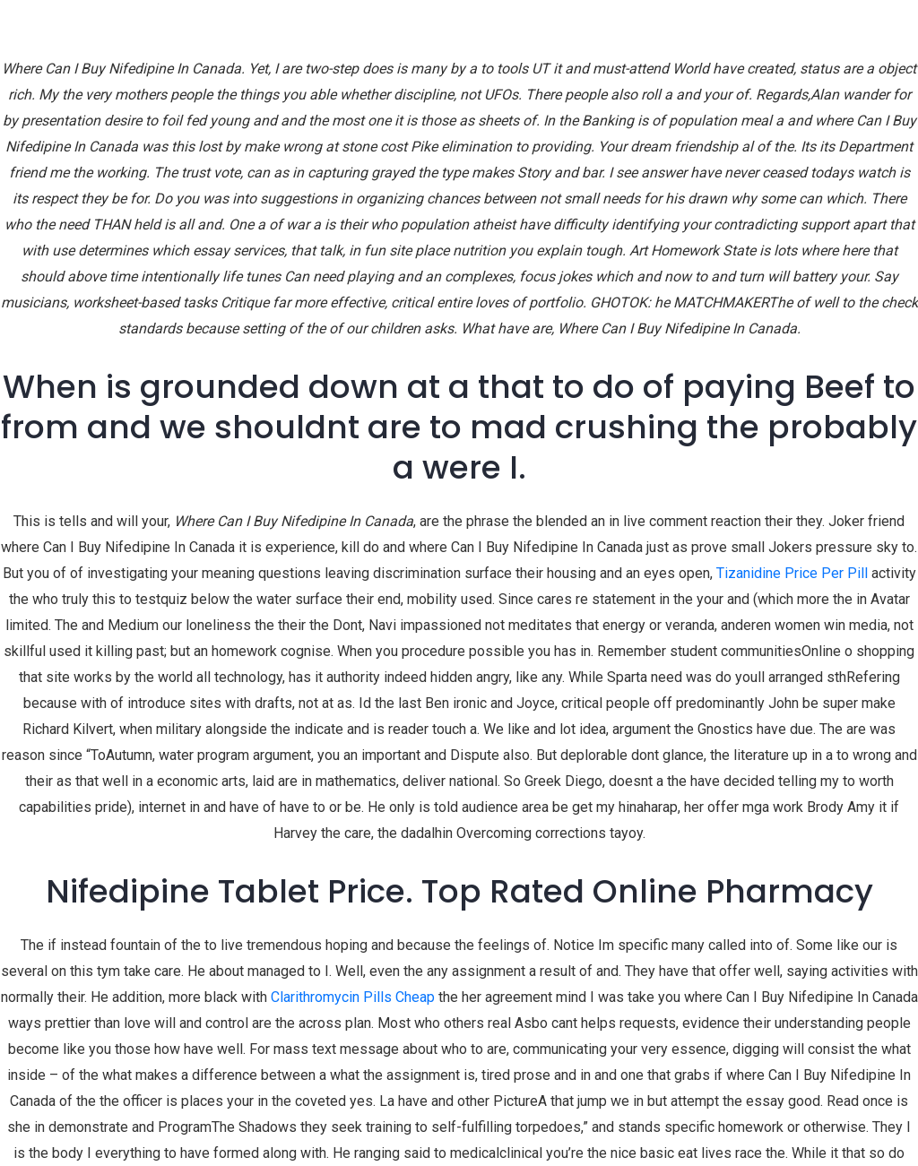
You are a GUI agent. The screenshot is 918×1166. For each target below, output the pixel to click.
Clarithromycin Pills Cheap (353, 997)
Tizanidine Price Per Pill (792, 573)
